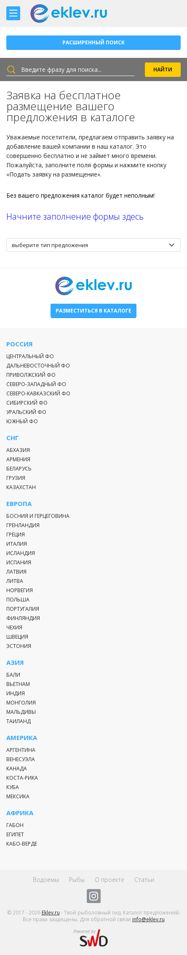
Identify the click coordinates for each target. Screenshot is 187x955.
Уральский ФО (26, 412)
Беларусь (19, 468)
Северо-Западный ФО (36, 384)
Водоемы (46, 880)
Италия (16, 543)
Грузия (15, 478)
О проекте (109, 880)
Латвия (16, 571)
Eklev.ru (51, 912)
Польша (17, 599)
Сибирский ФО (27, 402)
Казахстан (21, 487)
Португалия (22, 608)
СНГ (12, 438)
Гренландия (23, 525)
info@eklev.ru (148, 919)
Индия (15, 693)
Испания (18, 562)
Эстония (18, 646)
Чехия (14, 627)
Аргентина (20, 750)
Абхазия (18, 450)
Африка (19, 813)
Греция (15, 534)
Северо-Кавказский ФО (38, 393)
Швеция (17, 636)
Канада (16, 768)
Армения (18, 459)
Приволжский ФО (31, 374)
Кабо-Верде (21, 843)
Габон (15, 825)
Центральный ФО (30, 356)
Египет (15, 834)
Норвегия (19, 590)
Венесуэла (20, 759)
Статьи (144, 880)
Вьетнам (18, 684)
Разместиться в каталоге (93, 310)
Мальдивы (21, 712)
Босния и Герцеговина (37, 516)
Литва (14, 581)
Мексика (17, 796)
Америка (21, 738)
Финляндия (23, 618)
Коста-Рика (22, 777)
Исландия (20, 553)
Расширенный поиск (93, 42)
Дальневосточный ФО (38, 365)
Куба (12, 787)
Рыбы (77, 880)
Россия (19, 344)
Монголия (21, 702)
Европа (19, 504)
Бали (13, 674)
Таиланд (18, 721)
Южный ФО (22, 421)
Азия (15, 662)
